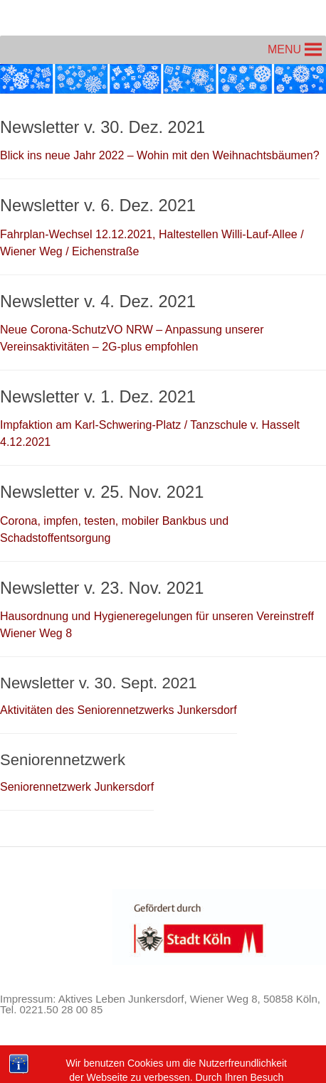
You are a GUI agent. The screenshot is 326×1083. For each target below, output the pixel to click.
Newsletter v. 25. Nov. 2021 (102, 492)
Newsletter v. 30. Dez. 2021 (102, 127)
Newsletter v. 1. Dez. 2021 (98, 397)
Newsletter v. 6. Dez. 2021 (98, 205)
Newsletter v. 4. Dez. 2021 (98, 301)
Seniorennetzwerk (62, 760)
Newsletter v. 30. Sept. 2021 (98, 683)
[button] (284, 50)
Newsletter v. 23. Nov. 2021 (102, 588)
